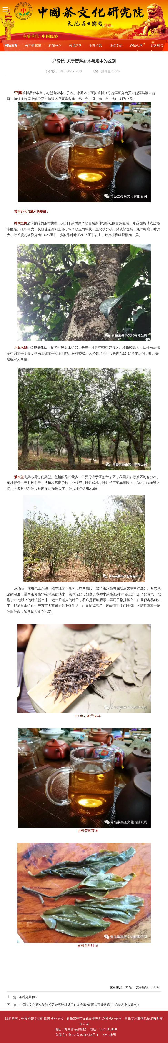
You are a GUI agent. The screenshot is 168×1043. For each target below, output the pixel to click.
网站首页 (11, 45)
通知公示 (136, 45)
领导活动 (75, 45)
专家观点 (156, 45)
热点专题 (116, 45)
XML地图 (109, 1035)
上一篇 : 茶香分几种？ (22, 997)
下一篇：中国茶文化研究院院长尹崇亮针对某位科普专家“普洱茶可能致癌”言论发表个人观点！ (73, 1005)
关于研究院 (33, 45)
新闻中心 (54, 45)
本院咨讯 (95, 45)
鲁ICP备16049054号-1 (83, 1035)
